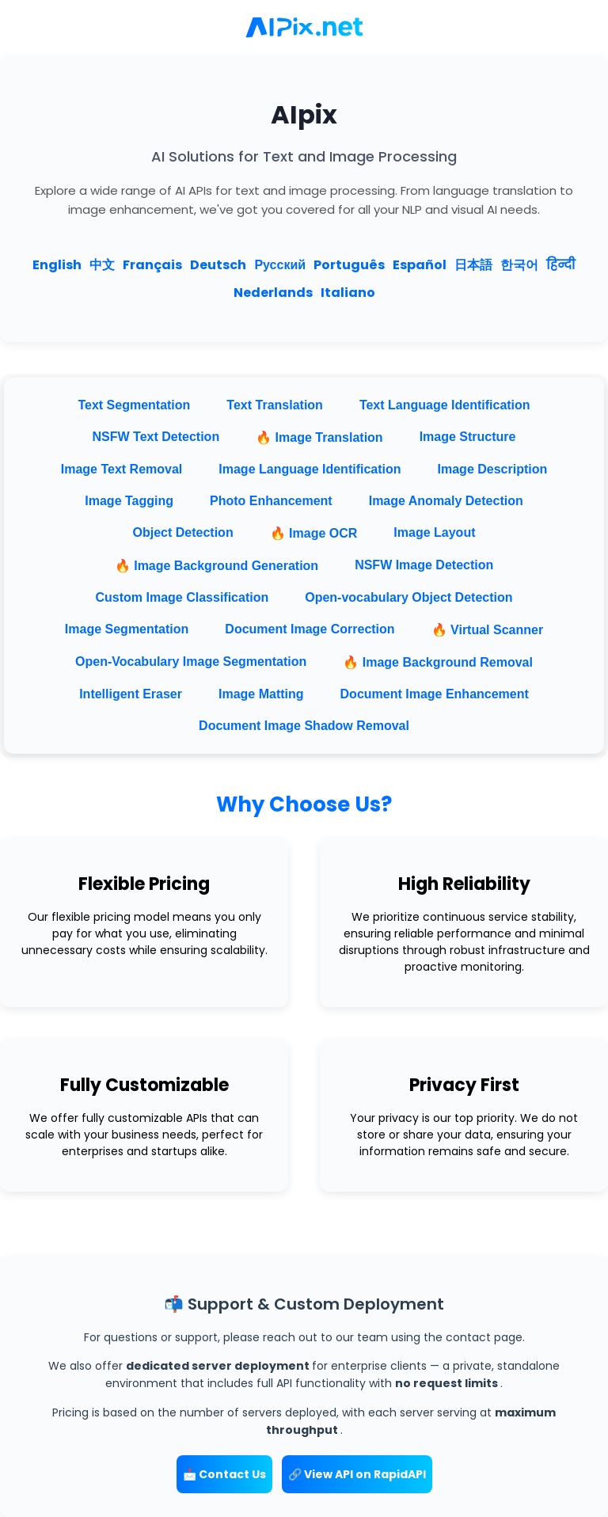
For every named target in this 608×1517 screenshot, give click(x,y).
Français (152, 265)
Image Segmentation (126, 629)
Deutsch (218, 265)
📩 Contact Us (224, 1474)
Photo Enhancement (271, 501)
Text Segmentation (134, 405)
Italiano (348, 292)
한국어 (519, 265)
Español (419, 265)
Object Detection (183, 532)
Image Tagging (129, 501)
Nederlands (273, 292)
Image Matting (261, 694)
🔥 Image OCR (314, 533)
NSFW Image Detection (424, 565)
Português (349, 265)
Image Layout (434, 532)
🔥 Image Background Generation (216, 565)
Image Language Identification (309, 469)
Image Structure (468, 436)
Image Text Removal (122, 469)
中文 (102, 265)
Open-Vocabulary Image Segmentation (190, 661)
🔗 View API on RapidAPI (357, 1474)
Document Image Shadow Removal (304, 725)
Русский (280, 265)
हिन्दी (560, 265)
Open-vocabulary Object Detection (408, 597)
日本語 (473, 265)
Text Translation (274, 405)
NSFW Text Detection (156, 436)
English (57, 265)
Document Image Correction (309, 629)
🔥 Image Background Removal (438, 662)
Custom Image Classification (182, 597)
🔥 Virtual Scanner (487, 630)
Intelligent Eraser (130, 694)
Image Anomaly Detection (446, 501)
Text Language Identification (444, 405)
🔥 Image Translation (319, 437)
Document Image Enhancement (434, 694)
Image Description (493, 469)
